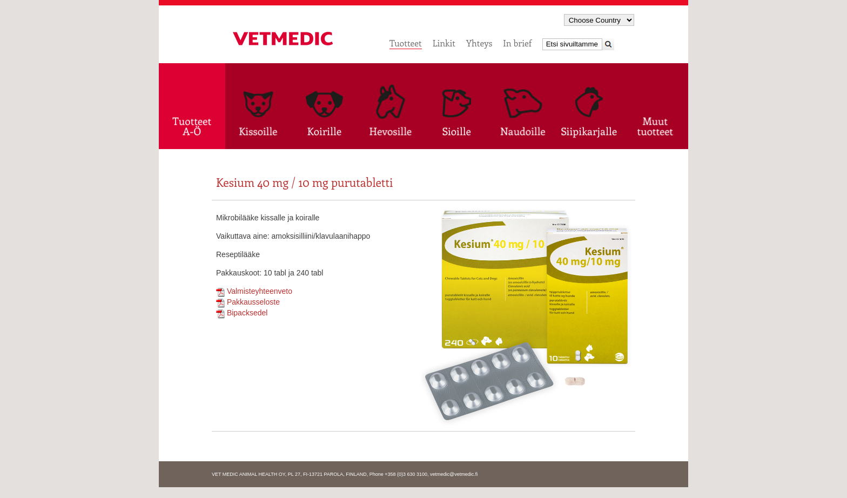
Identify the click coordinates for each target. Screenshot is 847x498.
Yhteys (479, 43)
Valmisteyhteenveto (254, 291)
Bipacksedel (241, 312)
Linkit (444, 43)
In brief (517, 43)
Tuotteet (405, 43)
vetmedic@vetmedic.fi (454, 474)
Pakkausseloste (248, 302)
